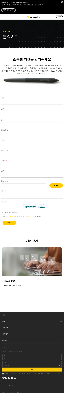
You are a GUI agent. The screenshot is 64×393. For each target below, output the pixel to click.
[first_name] (32, 358)
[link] (2, 16)
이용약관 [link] (28, 373)
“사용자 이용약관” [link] (13, 216)
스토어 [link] (59, 16)
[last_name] (32, 362)
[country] (32, 365)
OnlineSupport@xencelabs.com (13, 285)
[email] (32, 355)
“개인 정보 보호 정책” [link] (27, 216)
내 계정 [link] (4, 340)
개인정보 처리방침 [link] (37, 373)
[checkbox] (3, 373)
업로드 (56, 185)
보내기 (9, 223)
